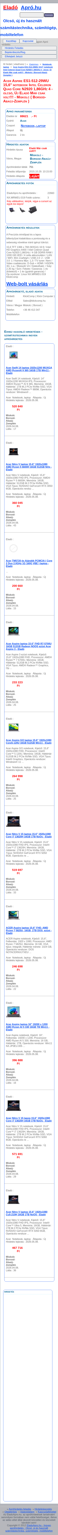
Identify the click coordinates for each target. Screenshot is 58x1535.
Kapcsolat (28, 41)
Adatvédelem (27, 1512)
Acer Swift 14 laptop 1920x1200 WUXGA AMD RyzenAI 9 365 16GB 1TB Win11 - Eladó (29, 370)
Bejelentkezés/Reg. (15, 52)
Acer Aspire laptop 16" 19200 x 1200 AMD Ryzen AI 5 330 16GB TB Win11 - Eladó (27, 1027)
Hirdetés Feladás (14, 48)
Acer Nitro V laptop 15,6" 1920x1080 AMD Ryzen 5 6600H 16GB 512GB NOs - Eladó (29, 467)
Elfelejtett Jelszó (14, 56)
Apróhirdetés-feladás (20, 1509)
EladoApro (34, 64)
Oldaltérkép (11, 1512)
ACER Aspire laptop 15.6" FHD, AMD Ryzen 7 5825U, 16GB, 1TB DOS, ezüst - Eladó (29, 931)
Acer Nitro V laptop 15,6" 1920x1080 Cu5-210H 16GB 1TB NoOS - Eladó (26, 1213)
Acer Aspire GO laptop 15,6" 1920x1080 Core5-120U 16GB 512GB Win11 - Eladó (29, 741)
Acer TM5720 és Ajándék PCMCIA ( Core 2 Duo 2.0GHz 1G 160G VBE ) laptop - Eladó (29, 563)
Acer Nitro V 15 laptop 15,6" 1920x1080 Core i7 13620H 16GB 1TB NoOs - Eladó (29, 835)
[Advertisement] (28, 1362)
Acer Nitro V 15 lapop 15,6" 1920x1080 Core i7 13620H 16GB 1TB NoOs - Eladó (29, 1119)
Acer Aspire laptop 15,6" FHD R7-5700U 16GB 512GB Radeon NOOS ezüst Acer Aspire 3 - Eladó (29, 646)
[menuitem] (11, 41)
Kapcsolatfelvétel (47, 1512)
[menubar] (20, 41)
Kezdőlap (11, 41)
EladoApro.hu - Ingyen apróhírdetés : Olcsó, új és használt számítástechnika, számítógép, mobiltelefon (29, 1528)
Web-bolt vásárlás (27, 284)
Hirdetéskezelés (43, 1509)
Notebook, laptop (33, 125)
